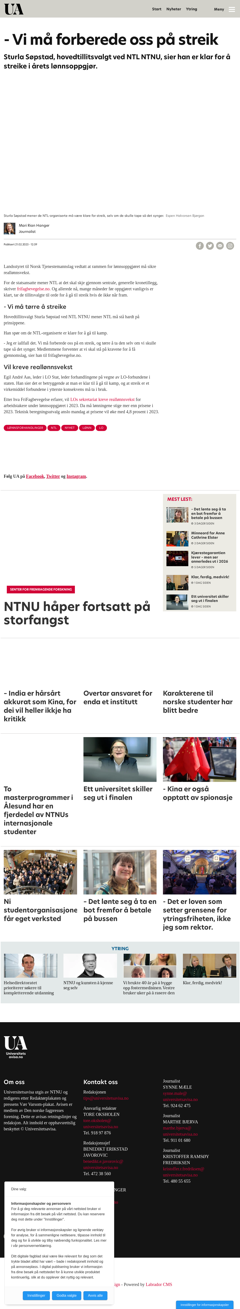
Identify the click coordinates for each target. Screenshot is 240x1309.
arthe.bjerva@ (178, 1128)
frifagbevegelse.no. (33, 288)
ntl (54, 428)
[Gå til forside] (13, 9)
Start (156, 9)
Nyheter (173, 9)
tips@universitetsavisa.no (106, 1098)
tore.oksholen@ (97, 1120)
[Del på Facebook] (200, 246)
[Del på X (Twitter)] (210, 246)
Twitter (53, 476)
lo (101, 428)
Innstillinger (36, 1295)
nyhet (70, 428)
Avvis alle (95, 1295)
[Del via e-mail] (220, 246)
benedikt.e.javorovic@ (103, 1161)
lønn (87, 428)
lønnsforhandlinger (25, 428)
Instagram (76, 476)
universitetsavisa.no (100, 1126)
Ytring (191, 9)
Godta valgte (67, 1295)
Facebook (35, 476)
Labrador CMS (159, 1284)
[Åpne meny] (231, 9)
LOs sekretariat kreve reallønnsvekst (102, 399)
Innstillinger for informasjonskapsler (205, 1305)
